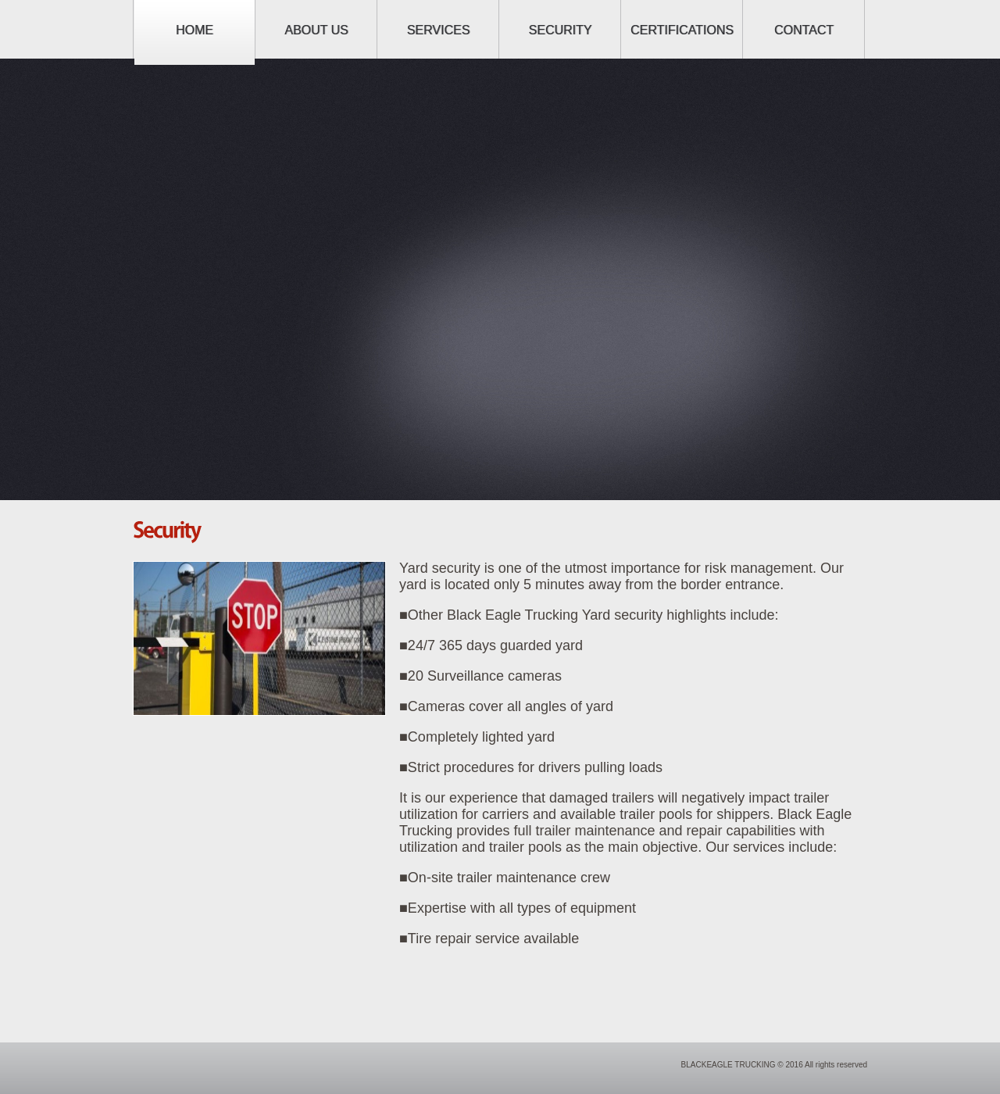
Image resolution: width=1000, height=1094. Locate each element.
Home (194, 30)
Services (438, 30)
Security (560, 30)
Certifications (682, 30)
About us (316, 30)
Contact (804, 30)
